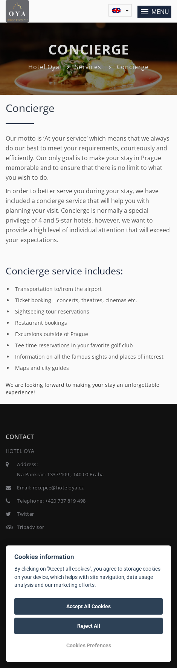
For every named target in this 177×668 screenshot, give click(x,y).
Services (88, 67)
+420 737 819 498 (65, 500)
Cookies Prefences (88, 645)
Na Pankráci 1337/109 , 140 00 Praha (60, 474)
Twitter (25, 513)
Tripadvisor (30, 527)
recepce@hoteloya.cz (58, 487)
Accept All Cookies (88, 606)
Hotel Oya (44, 67)
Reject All (88, 626)
